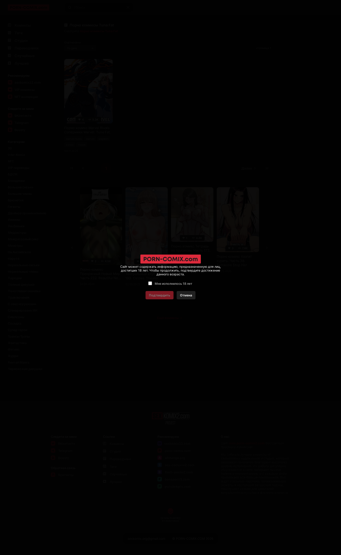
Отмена (186, 295)
